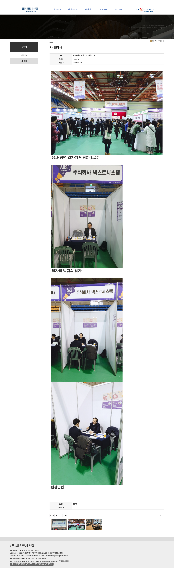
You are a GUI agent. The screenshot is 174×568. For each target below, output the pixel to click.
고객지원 (118, 9)
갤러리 (88, 9)
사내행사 (24, 61)
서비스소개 (72, 9)
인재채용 (103, 9)
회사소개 (57, 9)
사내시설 (24, 55)
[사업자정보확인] (41, 558)
